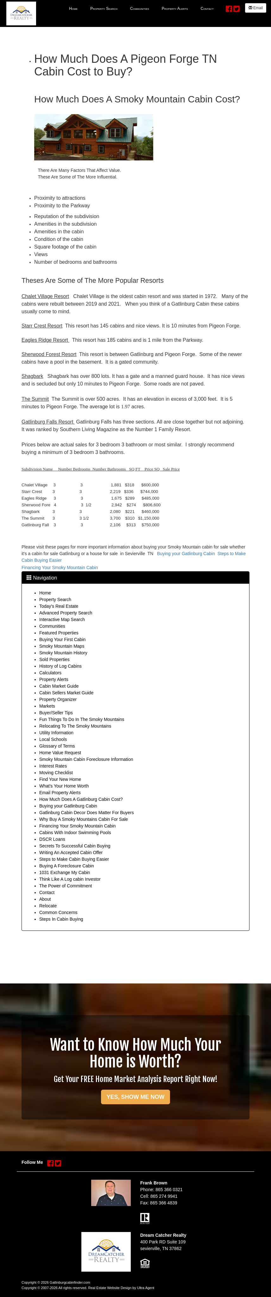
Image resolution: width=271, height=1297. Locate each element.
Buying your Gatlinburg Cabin (186, 553)
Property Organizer (58, 699)
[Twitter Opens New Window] (236, 7)
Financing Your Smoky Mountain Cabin (60, 567)
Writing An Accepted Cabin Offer (71, 852)
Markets (47, 706)
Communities (52, 626)
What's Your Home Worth (64, 785)
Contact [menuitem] (207, 8)
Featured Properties (59, 632)
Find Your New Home (60, 779)
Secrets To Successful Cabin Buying (74, 845)
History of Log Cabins (60, 666)
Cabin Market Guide (59, 686)
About (45, 899)
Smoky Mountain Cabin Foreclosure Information (86, 759)
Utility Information (56, 732)
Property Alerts (53, 679)
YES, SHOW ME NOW (135, 1097)
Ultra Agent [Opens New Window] (145, 1288)
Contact (46, 892)
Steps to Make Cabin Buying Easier (74, 859)
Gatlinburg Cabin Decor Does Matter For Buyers (86, 812)
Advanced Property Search (65, 612)
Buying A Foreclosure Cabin (66, 865)
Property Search (55, 599)
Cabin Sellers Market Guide (66, 692)
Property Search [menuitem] (103, 8)
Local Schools (53, 739)
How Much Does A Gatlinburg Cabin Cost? (81, 799)
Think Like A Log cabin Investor (70, 879)
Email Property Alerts (60, 792)
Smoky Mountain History (63, 652)
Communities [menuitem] (139, 8)
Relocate (48, 905)
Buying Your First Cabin (62, 639)
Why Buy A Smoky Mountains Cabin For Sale (83, 819)
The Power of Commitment (65, 885)
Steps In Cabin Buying (61, 919)
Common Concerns (58, 912)
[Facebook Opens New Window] (229, 7)
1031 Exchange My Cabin (64, 872)
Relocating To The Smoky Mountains (75, 726)
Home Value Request (60, 752)
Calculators (50, 672)
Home (45, 592)
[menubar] (141, 8)
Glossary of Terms (57, 746)
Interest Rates (53, 765)
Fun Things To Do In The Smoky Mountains (81, 719)
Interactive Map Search (62, 619)
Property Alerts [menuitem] (175, 8)
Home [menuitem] (73, 8)
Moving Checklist (56, 772)
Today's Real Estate (58, 606)
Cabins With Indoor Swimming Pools (75, 832)
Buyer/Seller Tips (56, 712)
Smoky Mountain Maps (61, 646)
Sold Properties (54, 659)
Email (256, 8)
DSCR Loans (52, 839)
